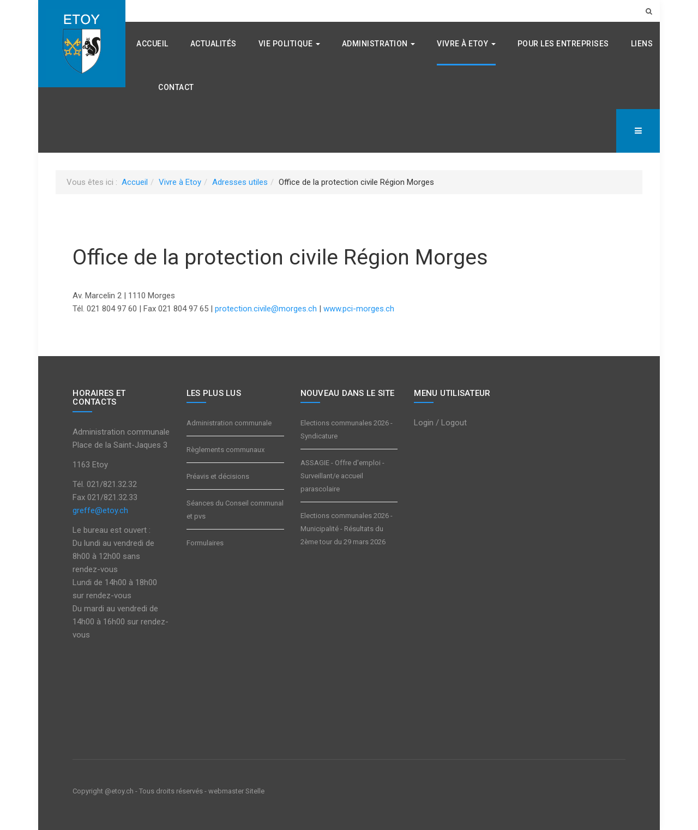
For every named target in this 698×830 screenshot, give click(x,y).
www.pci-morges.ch (358, 309)
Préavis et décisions (217, 476)
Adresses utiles (240, 182)
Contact (176, 87)
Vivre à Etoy (466, 43)
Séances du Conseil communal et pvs (235, 509)
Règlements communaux (225, 450)
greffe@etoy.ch (100, 510)
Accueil (152, 43)
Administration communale (229, 423)
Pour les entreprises (563, 43)
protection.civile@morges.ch (266, 309)
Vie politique (289, 43)
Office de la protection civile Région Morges (280, 257)
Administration (379, 43)
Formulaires (205, 543)
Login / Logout (440, 423)
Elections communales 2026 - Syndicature (346, 429)
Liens (642, 43)
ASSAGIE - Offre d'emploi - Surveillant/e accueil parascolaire (342, 476)
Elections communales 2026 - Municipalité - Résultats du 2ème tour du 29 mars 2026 (346, 529)
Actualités (213, 43)
